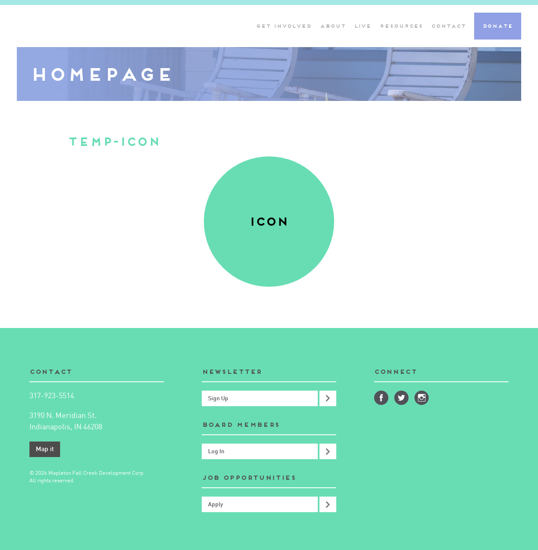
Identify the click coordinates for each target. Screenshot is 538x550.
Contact (448, 26)
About (332, 26)
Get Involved (283, 26)
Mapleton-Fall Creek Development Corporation (90, 26)
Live (363, 26)
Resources (401, 26)
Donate (498, 26)
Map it (45, 449)
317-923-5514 (51, 396)
